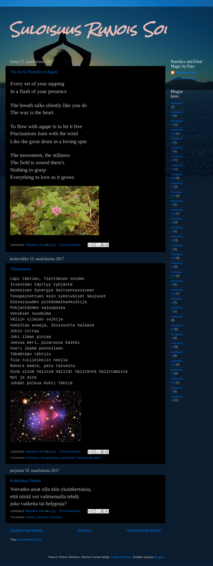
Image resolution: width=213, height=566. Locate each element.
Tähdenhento (20, 269)
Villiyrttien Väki (186, 72)
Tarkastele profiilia (183, 78)
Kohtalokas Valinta (25, 480)
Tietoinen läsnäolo (88, 457)
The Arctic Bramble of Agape (33, 72)
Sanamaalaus (50, 457)
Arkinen (31, 517)
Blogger (159, 557)
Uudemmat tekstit (26, 530)
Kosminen (32, 457)
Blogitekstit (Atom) (30, 539)
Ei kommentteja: (71, 244)
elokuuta (176, 103)
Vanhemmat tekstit (143, 530)
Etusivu (84, 530)
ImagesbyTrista (120, 557)
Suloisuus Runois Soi (88, 29)
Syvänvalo (68, 457)
